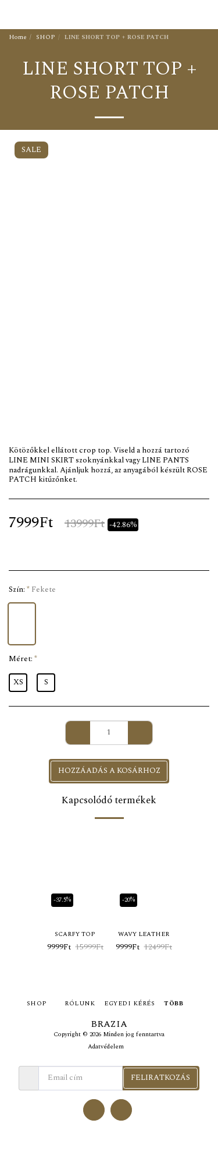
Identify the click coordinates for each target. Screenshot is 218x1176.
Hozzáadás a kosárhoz (109, 770)
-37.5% (62, 900)
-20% (128, 900)
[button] (13, 14)
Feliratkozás (160, 1077)
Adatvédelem (106, 1046)
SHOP (45, 37)
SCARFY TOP (75, 934)
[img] (75, 873)
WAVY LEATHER (143, 934)
